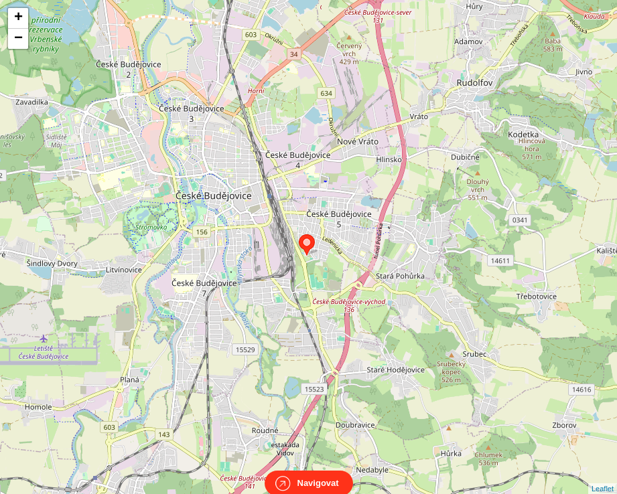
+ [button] (18, 18)
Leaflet (603, 477)
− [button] (18, 39)
